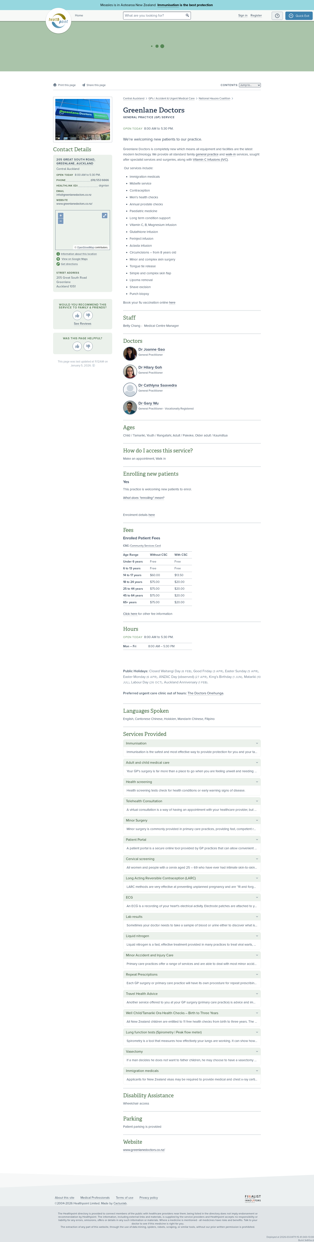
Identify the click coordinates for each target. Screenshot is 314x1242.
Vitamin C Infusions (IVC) (210, 160)
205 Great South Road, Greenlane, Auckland (75, 161)
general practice (207, 154)
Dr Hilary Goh (150, 367)
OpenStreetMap (85, 247)
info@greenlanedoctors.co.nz (73, 195)
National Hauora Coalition (214, 98)
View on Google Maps (75, 258)
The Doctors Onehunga (205, 693)
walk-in (231, 154)
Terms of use (124, 1198)
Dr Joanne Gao (151, 349)
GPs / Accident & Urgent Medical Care (171, 98)
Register (256, 15)
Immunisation (168, 5)
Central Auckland (133, 98)
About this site (64, 1198)
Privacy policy (149, 1198)
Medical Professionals (95, 1198)
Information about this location (79, 253)
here (172, 302)
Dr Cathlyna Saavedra (157, 385)
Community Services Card (145, 545)
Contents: (229, 85)
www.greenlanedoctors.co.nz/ (144, 1150)
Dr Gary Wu (148, 403)
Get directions (69, 264)
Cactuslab (120, 1203)
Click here (130, 614)
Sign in (243, 15)
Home (79, 15)
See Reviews (82, 323)
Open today (133, 128)
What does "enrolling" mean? (143, 498)
